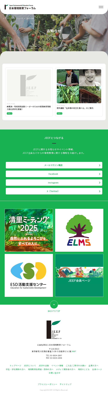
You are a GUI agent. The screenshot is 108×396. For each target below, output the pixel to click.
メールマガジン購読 (53, 165)
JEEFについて (30, 365)
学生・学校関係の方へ (15, 369)
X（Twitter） (53, 191)
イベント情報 (57, 365)
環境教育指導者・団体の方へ (41, 369)
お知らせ (9, 113)
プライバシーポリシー (47, 384)
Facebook (53, 173)
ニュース (19, 18)
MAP (74, 351)
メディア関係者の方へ (65, 369)
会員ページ (97, 369)
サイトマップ (66, 384)
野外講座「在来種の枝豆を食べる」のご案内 (75, 108)
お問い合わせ (55, 373)
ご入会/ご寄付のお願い (76, 365)
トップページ (8, 18)
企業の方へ (93, 365)
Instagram (53, 182)
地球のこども (84, 369)
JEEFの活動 (44, 365)
